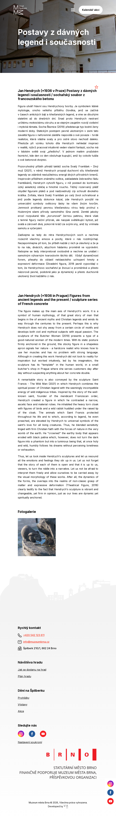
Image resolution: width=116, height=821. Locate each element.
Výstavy (22, 704)
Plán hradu (24, 676)
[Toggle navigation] (72, 10)
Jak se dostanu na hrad (32, 669)
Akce (21, 711)
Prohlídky (23, 697)
